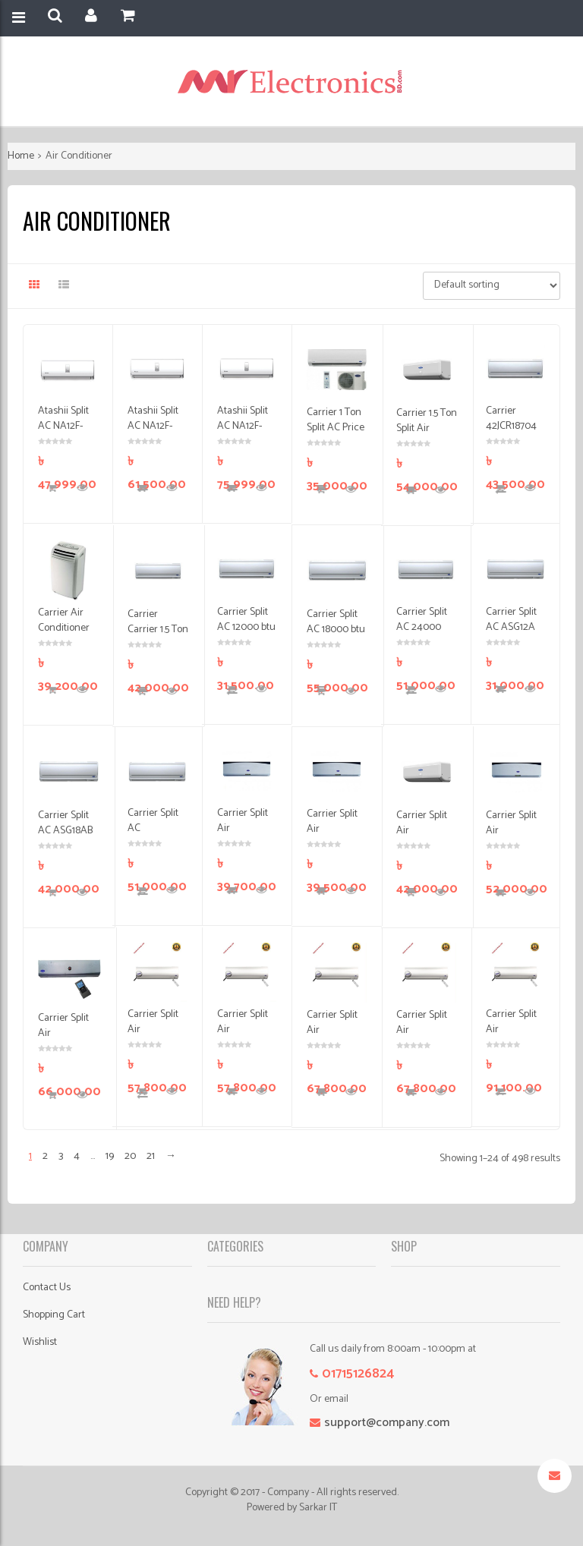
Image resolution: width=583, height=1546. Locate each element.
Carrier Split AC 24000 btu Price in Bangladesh (422, 634)
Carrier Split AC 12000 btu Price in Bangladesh (246, 634)
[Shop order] (491, 286)
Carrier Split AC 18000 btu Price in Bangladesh (336, 637)
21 (151, 1156)
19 (110, 1156)
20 (130, 1156)
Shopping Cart (54, 1315)
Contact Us (47, 1287)
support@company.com (386, 1422)
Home (21, 156)
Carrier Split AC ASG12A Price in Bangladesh (512, 634)
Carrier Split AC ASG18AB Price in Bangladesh (65, 838)
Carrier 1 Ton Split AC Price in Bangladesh (335, 435)
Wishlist (40, 1342)
